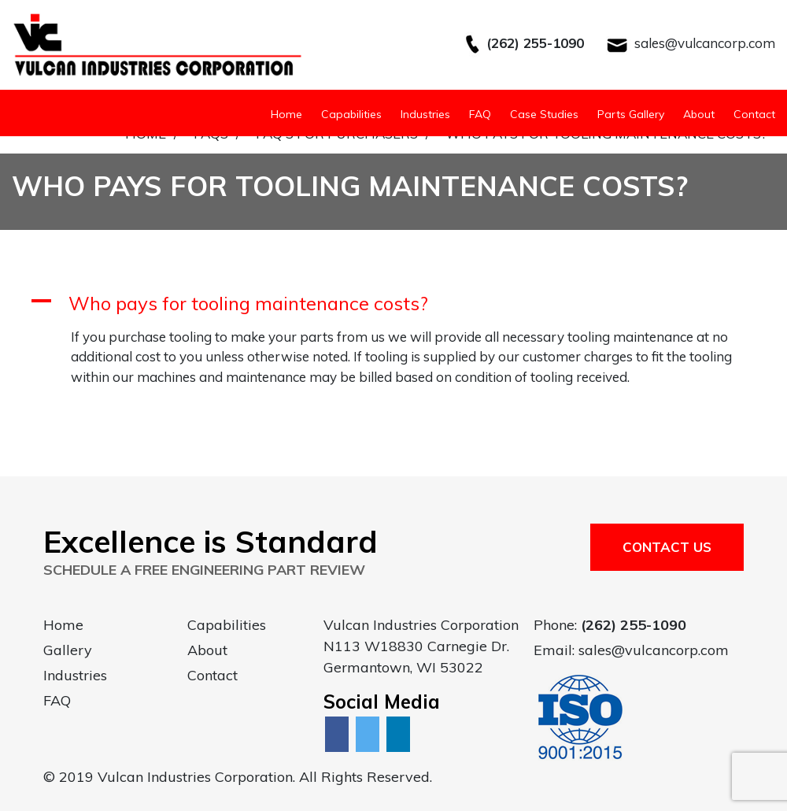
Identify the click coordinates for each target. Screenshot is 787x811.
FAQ (480, 114)
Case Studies (544, 114)
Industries (425, 114)
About (699, 114)
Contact (754, 114)
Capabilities (351, 114)
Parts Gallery (630, 114)
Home (286, 114)
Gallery (67, 650)
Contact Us (667, 547)
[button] (393, 303)
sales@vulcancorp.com (704, 43)
